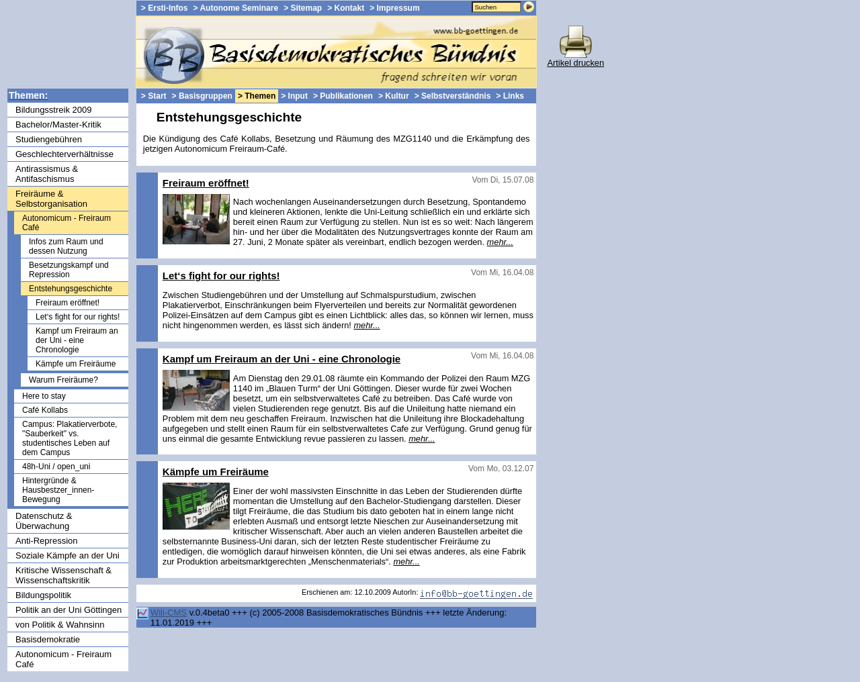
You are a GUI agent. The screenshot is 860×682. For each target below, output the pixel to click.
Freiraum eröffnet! (67, 302)
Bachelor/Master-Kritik (58, 124)
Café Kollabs (45, 410)
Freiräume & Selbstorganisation (51, 199)
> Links (510, 96)
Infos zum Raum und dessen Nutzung (66, 246)
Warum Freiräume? (63, 380)
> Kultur (393, 96)
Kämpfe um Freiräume (76, 364)
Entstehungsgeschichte (70, 288)
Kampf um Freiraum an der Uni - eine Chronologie (77, 340)
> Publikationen (343, 96)
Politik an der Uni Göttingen (68, 610)
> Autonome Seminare (236, 8)
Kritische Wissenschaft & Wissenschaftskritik (63, 575)
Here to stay (44, 396)
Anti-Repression (46, 541)
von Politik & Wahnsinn (59, 625)
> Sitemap (303, 8)
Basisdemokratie (47, 639)
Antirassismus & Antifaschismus (46, 174)
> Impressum (394, 8)
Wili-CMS (168, 612)
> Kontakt (345, 8)
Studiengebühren (48, 139)
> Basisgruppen (202, 96)
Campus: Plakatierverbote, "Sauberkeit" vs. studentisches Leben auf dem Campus (69, 438)
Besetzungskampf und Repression (69, 269)
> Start (154, 96)
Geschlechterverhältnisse (64, 154)
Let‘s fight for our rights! (78, 317)
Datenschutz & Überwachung (44, 521)
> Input (294, 96)
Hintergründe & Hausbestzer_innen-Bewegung (58, 490)
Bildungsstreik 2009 (53, 110)
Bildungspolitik (43, 595)
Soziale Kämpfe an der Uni (67, 555)
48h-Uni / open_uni (56, 466)
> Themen (256, 96)
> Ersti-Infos (164, 8)
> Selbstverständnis (453, 96)
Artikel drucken (575, 59)
